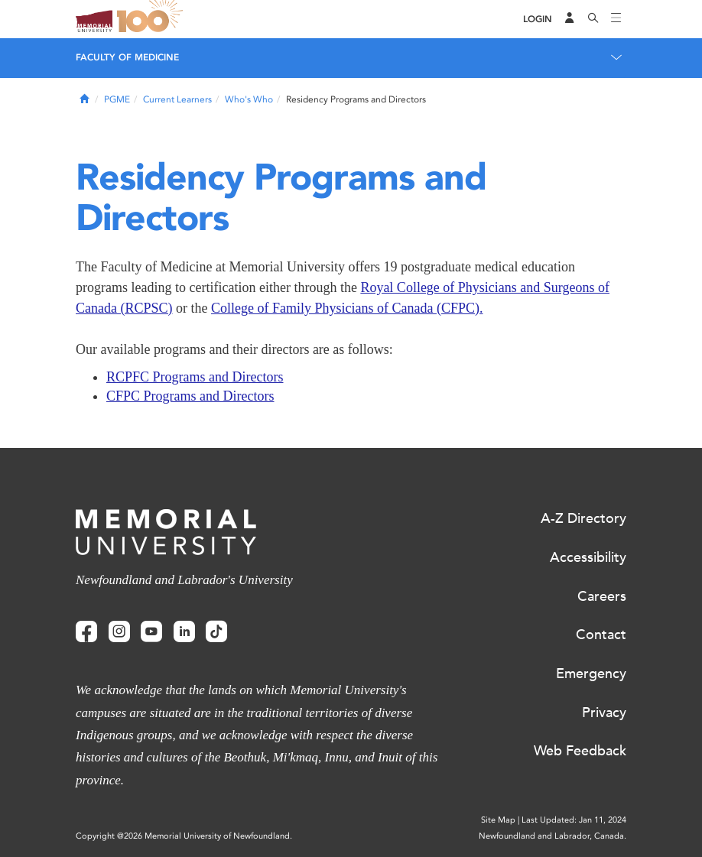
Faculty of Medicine (127, 57)
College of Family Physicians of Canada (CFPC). (347, 308)
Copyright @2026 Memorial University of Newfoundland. (184, 836)
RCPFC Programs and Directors (195, 377)
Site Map (498, 820)
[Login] (537, 19)
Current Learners (177, 99)
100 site (152, 19)
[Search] (593, 19)
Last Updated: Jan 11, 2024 (574, 820)
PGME (117, 99)
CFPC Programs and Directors (190, 396)
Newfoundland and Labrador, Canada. (552, 836)
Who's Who (249, 99)
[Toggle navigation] (616, 19)
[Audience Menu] (570, 19)
